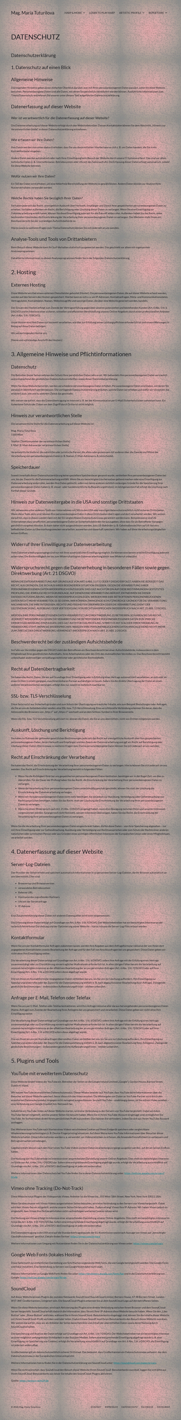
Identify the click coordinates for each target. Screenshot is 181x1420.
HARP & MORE (73, 12)
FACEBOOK (147, 1407)
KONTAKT (96, 1407)
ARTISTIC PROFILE (130, 12)
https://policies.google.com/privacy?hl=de (43, 1277)
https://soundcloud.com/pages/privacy (135, 1362)
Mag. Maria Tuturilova (32, 12)
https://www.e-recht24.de (34, 1380)
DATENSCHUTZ (129, 1407)
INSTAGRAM (163, 1407)
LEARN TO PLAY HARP (102, 12)
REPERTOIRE (156, 12)
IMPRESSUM (111, 1407)
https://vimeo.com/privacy (85, 1236)
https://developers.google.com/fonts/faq (101, 1273)
